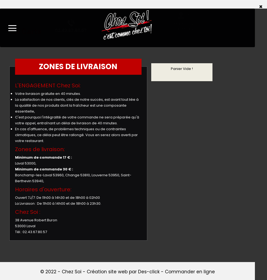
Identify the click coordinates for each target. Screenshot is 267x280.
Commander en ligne (190, 271)
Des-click (149, 271)
